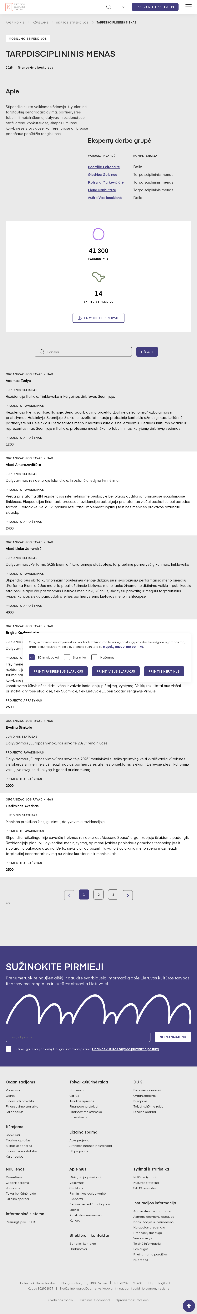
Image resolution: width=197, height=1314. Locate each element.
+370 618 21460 (130, 1283)
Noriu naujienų (173, 1037)
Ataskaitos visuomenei (85, 1215)
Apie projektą (79, 1140)
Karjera (74, 1220)
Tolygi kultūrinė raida (148, 1106)
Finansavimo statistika (22, 1106)
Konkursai (13, 1090)
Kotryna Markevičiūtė (106, 182)
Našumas (102, 657)
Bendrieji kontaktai (83, 1243)
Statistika (75, 657)
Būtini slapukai (44, 657)
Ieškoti (147, 352)
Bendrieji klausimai (147, 1090)
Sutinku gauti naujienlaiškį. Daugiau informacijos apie (82, 1048)
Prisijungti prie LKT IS (155, 7)
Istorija (74, 1209)
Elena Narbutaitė (102, 189)
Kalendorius (14, 1111)
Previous (69, 895)
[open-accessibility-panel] (189, 1306)
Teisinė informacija (147, 1243)
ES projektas (78, 1151)
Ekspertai (76, 1199)
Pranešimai (14, 1177)
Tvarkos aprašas (18, 1140)
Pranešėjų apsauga (147, 1232)
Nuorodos (140, 1259)
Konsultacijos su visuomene (153, 1222)
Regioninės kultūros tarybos (89, 1204)
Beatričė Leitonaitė (104, 166)
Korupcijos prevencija (149, 1227)
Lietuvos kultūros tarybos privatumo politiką (125, 1049)
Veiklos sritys (142, 1238)
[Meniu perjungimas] (188, 7)
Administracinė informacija (152, 1211)
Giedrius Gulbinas (102, 174)
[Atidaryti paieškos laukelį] (109, 7)
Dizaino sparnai (144, 1111)
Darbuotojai (78, 1249)
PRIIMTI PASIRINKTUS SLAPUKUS (58, 671)
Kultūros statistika (146, 1182)
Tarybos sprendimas (102, 318)
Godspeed (102, 1300)
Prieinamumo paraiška (150, 1254)
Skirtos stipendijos (72, 22)
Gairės (10, 1095)
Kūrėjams (40, 22)
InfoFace (142, 1300)
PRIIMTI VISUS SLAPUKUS (116, 671)
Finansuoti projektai (20, 1101)
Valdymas (76, 1182)
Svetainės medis (60, 1300)
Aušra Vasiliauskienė (105, 197)
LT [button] (119, 7)
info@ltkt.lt (163, 1283)
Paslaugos (141, 1249)
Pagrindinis (15, 22)
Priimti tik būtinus (164, 671)
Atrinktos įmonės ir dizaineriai (90, 1145)
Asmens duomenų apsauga (153, 1216)
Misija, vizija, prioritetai (85, 1177)
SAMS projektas (145, 1188)
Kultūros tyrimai (144, 1177)
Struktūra (76, 1188)
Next (127, 895)
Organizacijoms (144, 1095)
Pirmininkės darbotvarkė (87, 1193)
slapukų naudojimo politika (123, 646)
